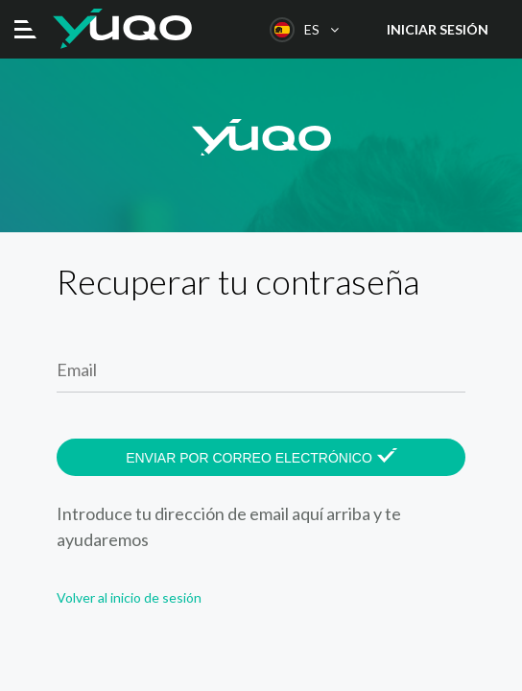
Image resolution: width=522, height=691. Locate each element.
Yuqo (122, 29)
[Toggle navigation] (25, 29)
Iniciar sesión (437, 29)
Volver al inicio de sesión (129, 597)
